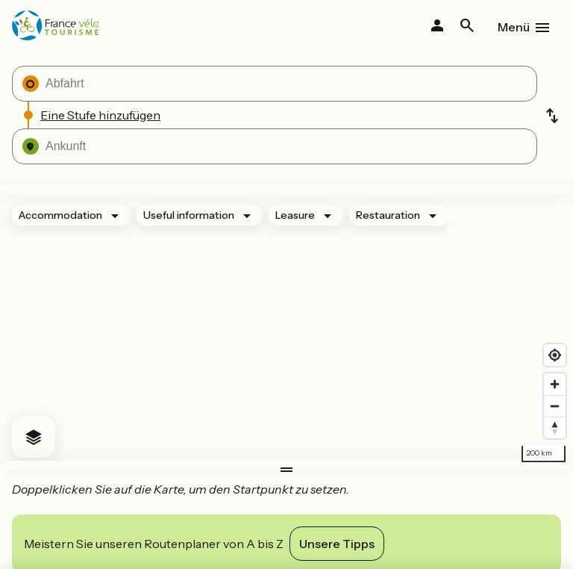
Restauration (388, 215)
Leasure (295, 215)
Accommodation (60, 215)
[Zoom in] (555, 384)
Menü (514, 26)
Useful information (188, 215)
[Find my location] (555, 355)
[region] (286, 327)
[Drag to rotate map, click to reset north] (555, 427)
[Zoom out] (555, 406)
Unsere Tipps (337, 543)
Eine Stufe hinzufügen (100, 115)
